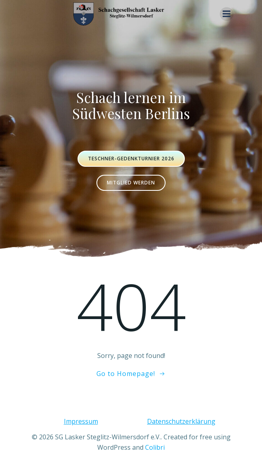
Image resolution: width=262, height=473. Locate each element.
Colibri (155, 447)
